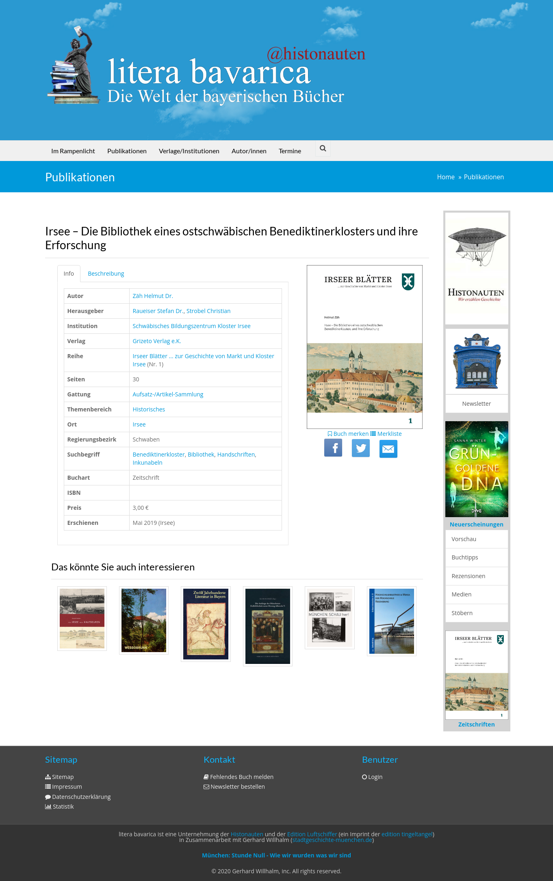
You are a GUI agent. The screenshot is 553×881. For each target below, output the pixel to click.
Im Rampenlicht (73, 150)
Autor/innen (249, 150)
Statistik (59, 806)
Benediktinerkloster (159, 454)
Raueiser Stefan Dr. (158, 311)
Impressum (63, 786)
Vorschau (464, 539)
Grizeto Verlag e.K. (157, 341)
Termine (290, 150)
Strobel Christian (209, 311)
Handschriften (236, 454)
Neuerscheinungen (476, 524)
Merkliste (386, 433)
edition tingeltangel (407, 834)
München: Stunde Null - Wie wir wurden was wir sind (276, 855)
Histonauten (247, 834)
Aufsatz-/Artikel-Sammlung (168, 394)
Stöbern (462, 613)
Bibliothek (201, 454)
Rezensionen (469, 576)
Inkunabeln (148, 462)
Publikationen (127, 150)
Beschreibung (106, 273)
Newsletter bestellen (234, 786)
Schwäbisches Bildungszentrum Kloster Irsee (192, 326)
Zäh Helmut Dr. (153, 296)
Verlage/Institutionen (189, 150)
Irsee (139, 424)
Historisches (149, 409)
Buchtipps (465, 557)
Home (446, 177)
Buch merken (348, 433)
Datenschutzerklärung (78, 797)
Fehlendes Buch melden (239, 777)
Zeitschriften (476, 724)
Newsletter (476, 403)
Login (372, 777)
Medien (462, 594)
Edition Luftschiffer (312, 834)
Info (69, 273)
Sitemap (59, 777)
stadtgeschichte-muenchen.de (332, 840)
